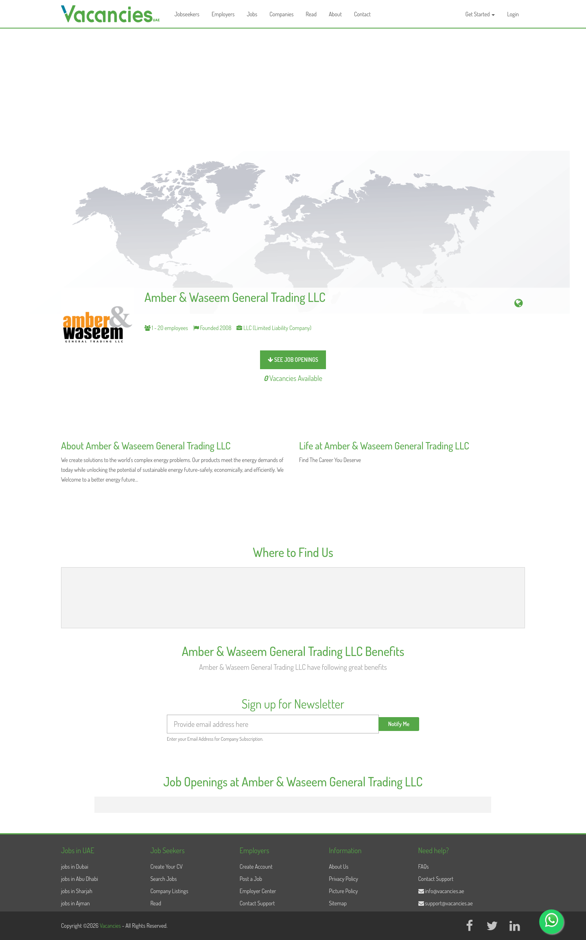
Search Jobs (163, 878)
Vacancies (111, 925)
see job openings (293, 359)
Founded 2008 (212, 327)
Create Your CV (166, 866)
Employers (223, 14)
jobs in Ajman (75, 903)
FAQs (423, 866)
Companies (281, 14)
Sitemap (338, 903)
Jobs (252, 14)
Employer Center (258, 890)
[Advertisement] (293, 90)
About (335, 14)
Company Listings (169, 890)
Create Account (256, 866)
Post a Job (251, 878)
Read (311, 14)
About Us (338, 866)
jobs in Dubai (74, 866)
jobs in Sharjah (76, 890)
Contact (362, 14)
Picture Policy (343, 890)
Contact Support (257, 903)
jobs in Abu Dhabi (79, 878)
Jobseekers (187, 14)
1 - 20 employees (166, 327)
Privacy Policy (343, 878)
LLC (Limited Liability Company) (273, 327)
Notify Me (399, 723)
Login (513, 14)
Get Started (480, 14)
